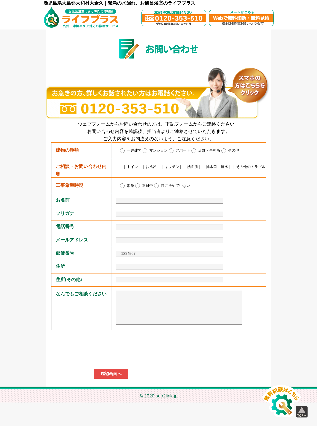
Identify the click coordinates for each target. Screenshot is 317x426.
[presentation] (158, 372)
